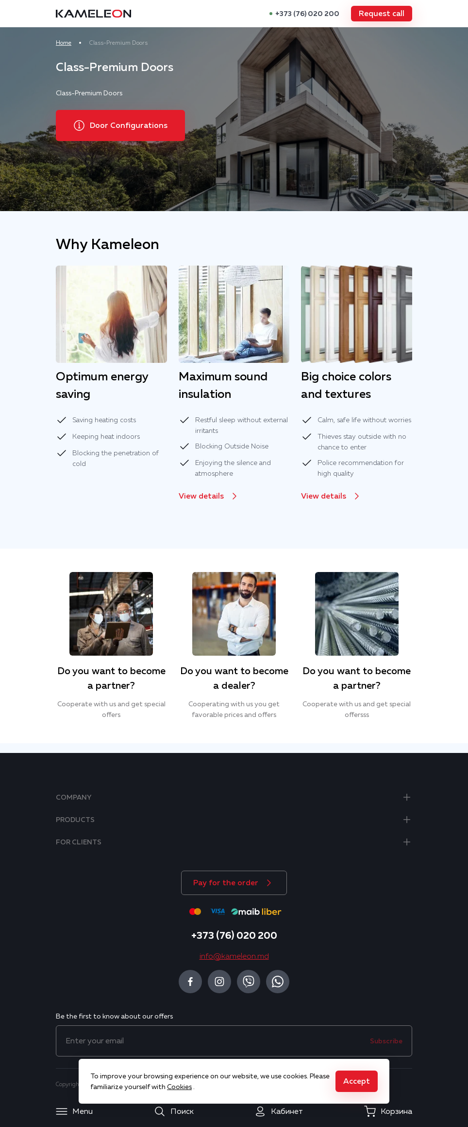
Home (67, 42)
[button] (378, 13)
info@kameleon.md (234, 956)
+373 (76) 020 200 (304, 14)
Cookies (179, 1087)
